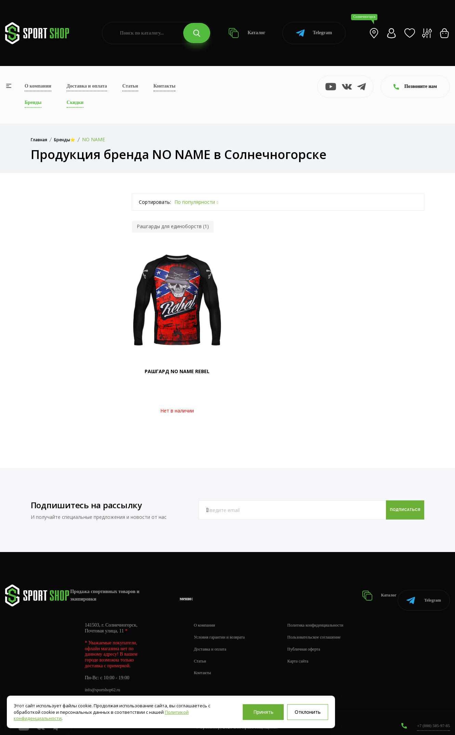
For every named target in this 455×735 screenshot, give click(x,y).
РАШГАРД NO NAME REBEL (177, 371)
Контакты (164, 86)
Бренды (33, 102)
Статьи (130, 86)
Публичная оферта (315, 641)
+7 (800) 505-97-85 (431, 717)
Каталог (247, 33)
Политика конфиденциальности (328, 617)
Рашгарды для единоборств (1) (173, 226)
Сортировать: (155, 202)
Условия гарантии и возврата (223, 629)
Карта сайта (308, 653)
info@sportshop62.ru (105, 681)
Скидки (75, 102)
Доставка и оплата (87, 86)
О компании (38, 86)
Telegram (314, 33)
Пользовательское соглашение (327, 629)
